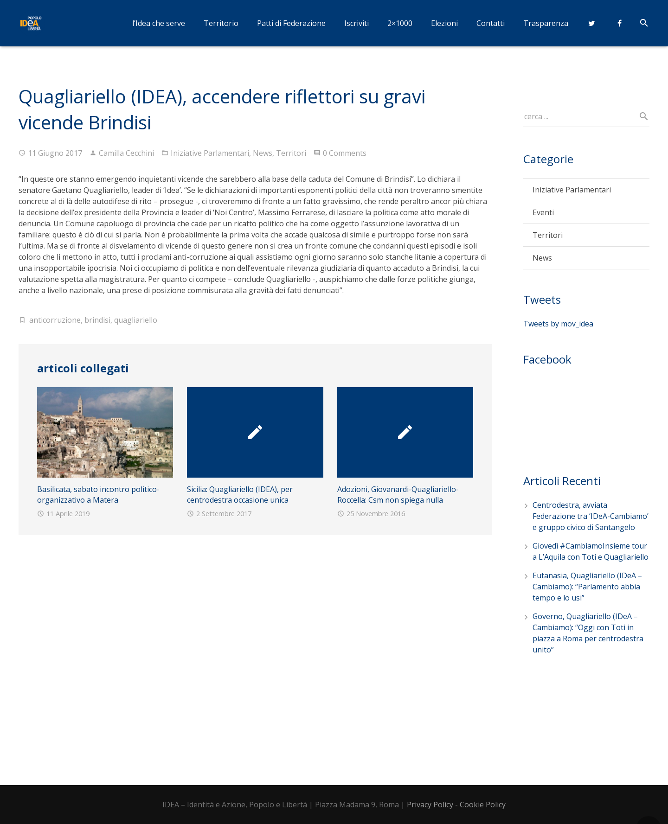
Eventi (543, 212)
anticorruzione (55, 320)
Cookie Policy (483, 804)
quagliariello (135, 320)
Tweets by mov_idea (558, 324)
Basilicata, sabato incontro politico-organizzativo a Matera (98, 494)
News (262, 153)
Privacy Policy (430, 804)
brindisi (97, 320)
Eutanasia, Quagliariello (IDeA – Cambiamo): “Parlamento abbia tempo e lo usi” (587, 586)
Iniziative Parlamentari (210, 153)
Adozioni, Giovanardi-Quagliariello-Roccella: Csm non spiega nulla (398, 494)
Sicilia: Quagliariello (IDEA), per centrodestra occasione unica (240, 494)
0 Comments (344, 153)
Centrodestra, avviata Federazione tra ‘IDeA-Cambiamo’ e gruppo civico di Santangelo (591, 516)
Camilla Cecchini (126, 153)
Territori (291, 153)
